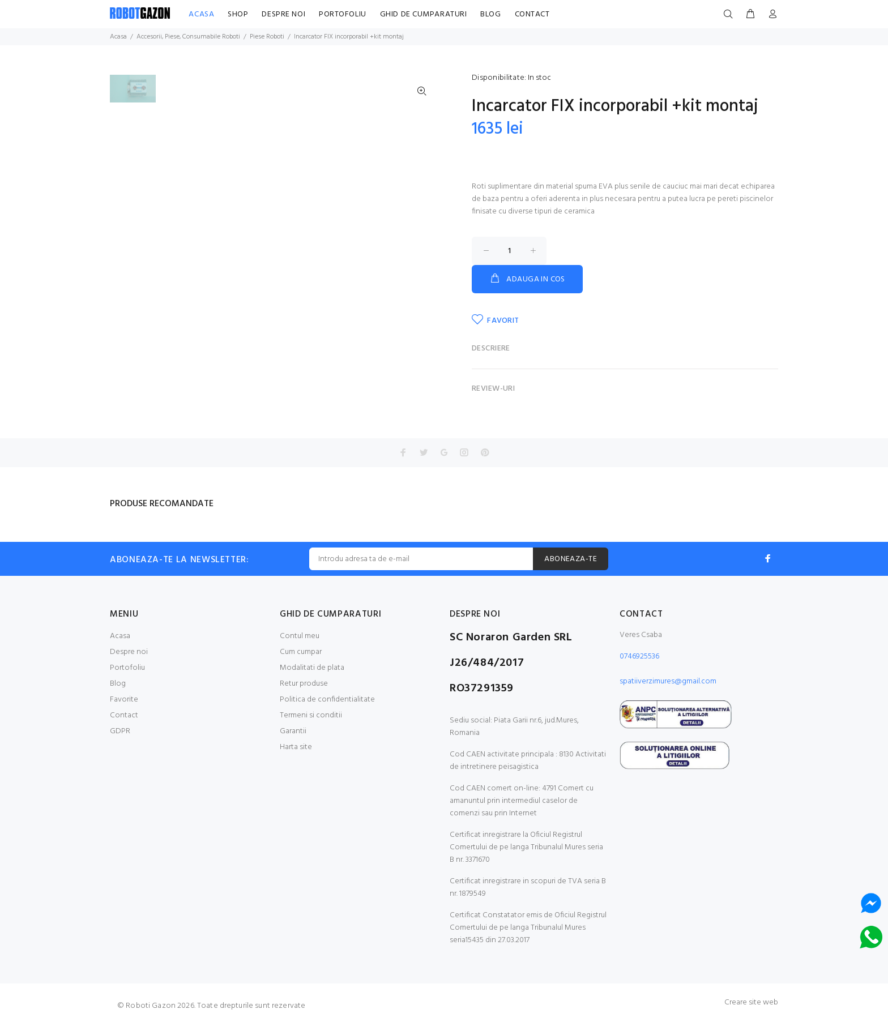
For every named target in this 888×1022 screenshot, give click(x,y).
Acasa (120, 636)
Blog (118, 683)
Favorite (124, 699)
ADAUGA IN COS (527, 279)
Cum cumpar (301, 651)
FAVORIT (495, 320)
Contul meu (299, 636)
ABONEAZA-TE (570, 559)
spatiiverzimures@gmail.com (668, 681)
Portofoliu (127, 667)
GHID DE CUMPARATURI (423, 14)
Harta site (296, 747)
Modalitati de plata (312, 667)
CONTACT (532, 14)
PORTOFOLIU (342, 14)
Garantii (293, 731)
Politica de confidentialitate (327, 699)
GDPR (120, 731)
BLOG (490, 14)
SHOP (238, 14)
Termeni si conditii (311, 715)
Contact (124, 715)
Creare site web (751, 1002)
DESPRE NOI (283, 14)
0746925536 (639, 656)
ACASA (201, 14)
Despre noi (129, 651)
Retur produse (304, 683)
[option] (133, 94)
